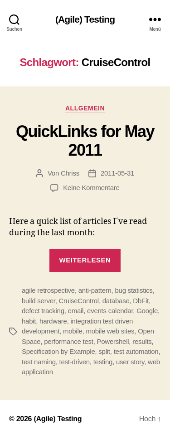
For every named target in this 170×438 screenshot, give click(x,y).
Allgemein (85, 108)
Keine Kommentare (91, 187)
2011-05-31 (117, 173)
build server (38, 301)
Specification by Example (58, 351)
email (76, 310)
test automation (136, 351)
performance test (68, 341)
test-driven (74, 362)
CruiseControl (79, 301)
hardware (53, 321)
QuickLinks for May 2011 (85, 140)
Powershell (113, 341)
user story (130, 362)
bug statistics (133, 290)
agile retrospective (48, 290)
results (141, 341)
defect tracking (43, 310)
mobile (73, 331)
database (116, 301)
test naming (39, 362)
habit (29, 321)
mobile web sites (110, 331)
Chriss (70, 173)
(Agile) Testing (85, 19)
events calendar (110, 310)
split (104, 351)
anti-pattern (95, 290)
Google (147, 310)
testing (102, 362)
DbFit (141, 301)
